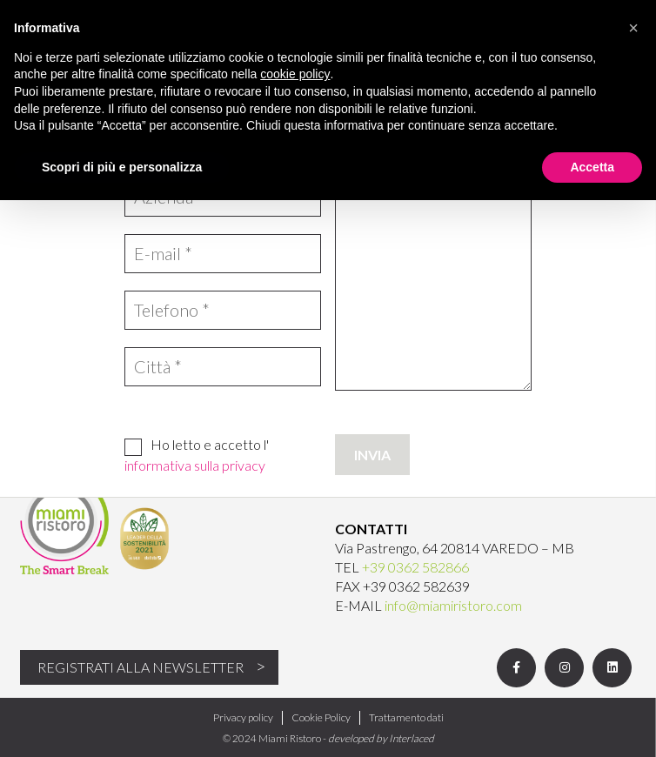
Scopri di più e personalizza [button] (122, 167)
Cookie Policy (321, 717)
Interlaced (411, 738)
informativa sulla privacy (194, 465)
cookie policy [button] (295, 74)
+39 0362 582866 (415, 567)
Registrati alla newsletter (140, 667)
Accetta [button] (592, 167)
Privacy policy (243, 717)
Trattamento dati (406, 717)
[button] (633, 28)
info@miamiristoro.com (453, 605)
